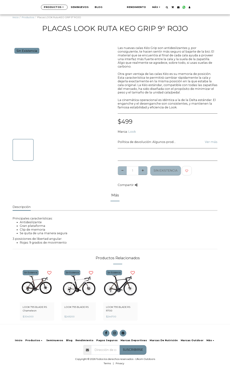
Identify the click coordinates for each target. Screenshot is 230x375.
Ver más (211, 142)
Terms (107, 363)
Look (132, 131)
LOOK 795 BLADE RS (76, 307)
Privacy (120, 363)
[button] (184, 7)
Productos (28, 17)
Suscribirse (133, 349)
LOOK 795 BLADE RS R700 (118, 309)
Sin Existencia (166, 170)
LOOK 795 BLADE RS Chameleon (35, 309)
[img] (37, 285)
